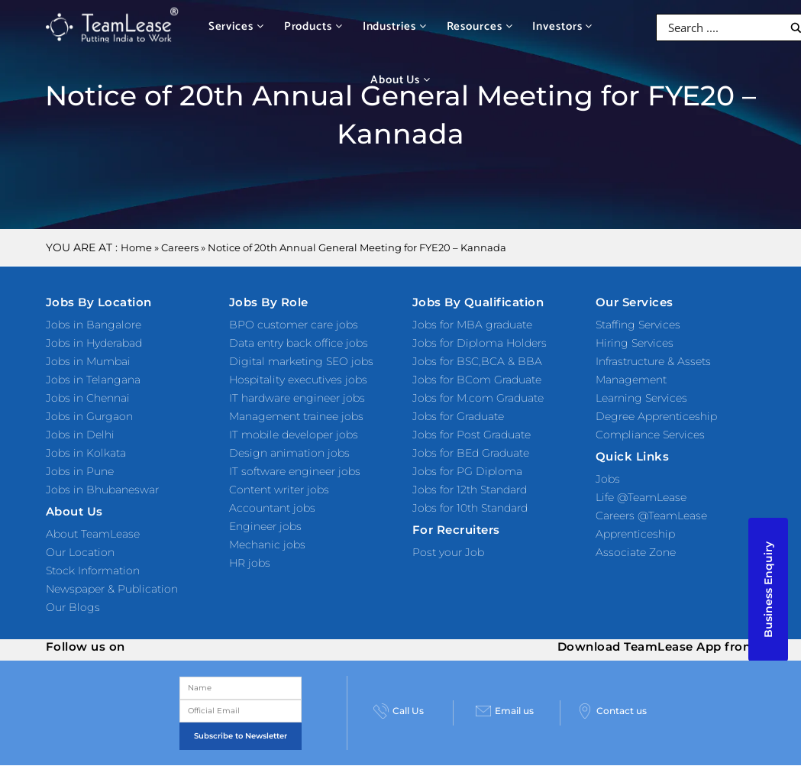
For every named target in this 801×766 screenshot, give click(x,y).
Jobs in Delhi (80, 434)
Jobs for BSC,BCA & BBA (477, 361)
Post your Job (448, 552)
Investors (562, 26)
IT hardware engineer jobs (297, 398)
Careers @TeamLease (651, 515)
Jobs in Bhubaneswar (102, 489)
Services (236, 26)
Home (136, 247)
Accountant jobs (272, 508)
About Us (400, 79)
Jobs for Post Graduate (471, 434)
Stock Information (93, 570)
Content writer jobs (279, 489)
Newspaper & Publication (112, 589)
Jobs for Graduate (458, 416)
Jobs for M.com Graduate (478, 398)
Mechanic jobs (267, 544)
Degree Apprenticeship (656, 416)
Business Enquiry (768, 589)
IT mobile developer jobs (293, 434)
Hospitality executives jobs (298, 379)
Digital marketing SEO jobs (301, 361)
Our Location (80, 552)
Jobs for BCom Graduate (476, 379)
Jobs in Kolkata (86, 453)
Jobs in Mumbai (88, 361)
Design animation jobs (289, 453)
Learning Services (641, 398)
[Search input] (723, 27)
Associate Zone (636, 552)
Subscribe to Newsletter (240, 736)
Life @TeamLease (641, 497)
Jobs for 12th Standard (469, 489)
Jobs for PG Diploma (467, 471)
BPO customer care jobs (293, 324)
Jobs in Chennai (88, 398)
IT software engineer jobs (294, 471)
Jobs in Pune (80, 471)
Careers (180, 247)
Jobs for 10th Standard (470, 508)
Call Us (398, 711)
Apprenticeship (635, 534)
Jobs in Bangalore (93, 324)
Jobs (608, 479)
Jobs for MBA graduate (472, 324)
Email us (505, 711)
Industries (395, 26)
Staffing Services (638, 324)
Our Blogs (73, 607)
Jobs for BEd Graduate (470, 453)
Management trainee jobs (296, 416)
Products (313, 26)
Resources (480, 26)
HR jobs (249, 563)
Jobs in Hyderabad (94, 343)
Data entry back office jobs (298, 343)
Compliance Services (650, 434)
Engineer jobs (265, 526)
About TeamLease (93, 534)
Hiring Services (634, 343)
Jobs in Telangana (93, 379)
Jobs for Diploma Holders (479, 343)
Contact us (612, 711)
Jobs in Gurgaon (89, 416)
